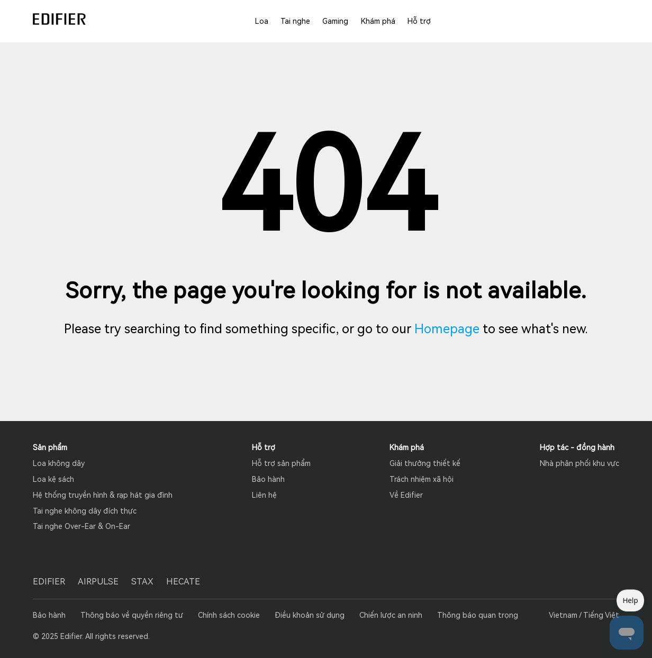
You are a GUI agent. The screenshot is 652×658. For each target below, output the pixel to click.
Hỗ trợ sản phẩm (281, 463)
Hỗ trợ (419, 21)
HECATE (183, 582)
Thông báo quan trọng (477, 615)
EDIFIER (49, 582)
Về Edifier (406, 495)
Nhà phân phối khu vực (579, 463)
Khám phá (378, 21)
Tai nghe (295, 21)
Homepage (446, 329)
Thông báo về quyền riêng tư (131, 615)
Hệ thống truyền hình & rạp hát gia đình (103, 495)
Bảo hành (268, 479)
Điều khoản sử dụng (310, 615)
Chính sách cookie (229, 615)
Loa (261, 21)
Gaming (335, 21)
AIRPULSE (98, 582)
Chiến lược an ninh (390, 615)
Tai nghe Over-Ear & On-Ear (81, 526)
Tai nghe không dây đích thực (85, 511)
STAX (142, 582)
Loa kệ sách (53, 479)
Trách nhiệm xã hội (422, 479)
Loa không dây (59, 463)
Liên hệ (264, 495)
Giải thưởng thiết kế (425, 463)
